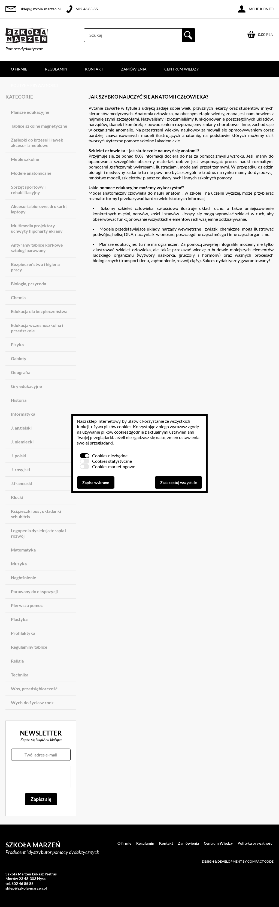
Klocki (17, 497)
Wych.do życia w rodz (32, 702)
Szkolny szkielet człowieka (127, 208)
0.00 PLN (266, 34)
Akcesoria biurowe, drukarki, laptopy (39, 209)
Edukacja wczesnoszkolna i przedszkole (37, 328)
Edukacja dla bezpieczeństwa (39, 311)
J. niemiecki (22, 441)
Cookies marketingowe (113, 466)
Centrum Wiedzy (181, 69)
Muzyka (19, 563)
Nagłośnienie (23, 577)
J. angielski (21, 427)
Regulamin (56, 69)
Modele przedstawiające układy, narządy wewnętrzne (150, 228)
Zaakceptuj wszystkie (178, 482)
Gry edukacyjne (26, 386)
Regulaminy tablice (29, 646)
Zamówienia (134, 69)
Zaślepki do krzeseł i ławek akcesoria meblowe (37, 142)
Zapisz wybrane (95, 482)
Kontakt (94, 69)
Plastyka (19, 619)
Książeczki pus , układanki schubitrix (36, 513)
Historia (18, 400)
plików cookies (117, 426)
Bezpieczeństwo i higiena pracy (35, 267)
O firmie (19, 69)
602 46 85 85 (87, 9)
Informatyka (23, 413)
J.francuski (21, 483)
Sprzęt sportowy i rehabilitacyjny (28, 189)
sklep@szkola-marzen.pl (40, 9)
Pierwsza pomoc (27, 605)
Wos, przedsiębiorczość (34, 688)
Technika (19, 674)
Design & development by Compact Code (238, 861)
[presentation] (40, 777)
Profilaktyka (23, 633)
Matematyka (23, 549)
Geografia (20, 372)
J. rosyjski (20, 469)
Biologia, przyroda (28, 283)
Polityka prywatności (34, 85)
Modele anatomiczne (31, 173)
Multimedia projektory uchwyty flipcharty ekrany (37, 228)
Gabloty (18, 358)
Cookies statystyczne (112, 461)
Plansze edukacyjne (30, 112)
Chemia (18, 297)
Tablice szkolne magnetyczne (39, 125)
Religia (17, 660)
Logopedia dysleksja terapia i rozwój (38, 533)
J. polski (18, 455)
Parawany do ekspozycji (34, 591)
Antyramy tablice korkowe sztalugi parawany (37, 247)
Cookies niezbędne (110, 455)
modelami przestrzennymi (204, 166)
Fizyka (17, 344)
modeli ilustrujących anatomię (170, 135)
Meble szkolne (25, 159)
